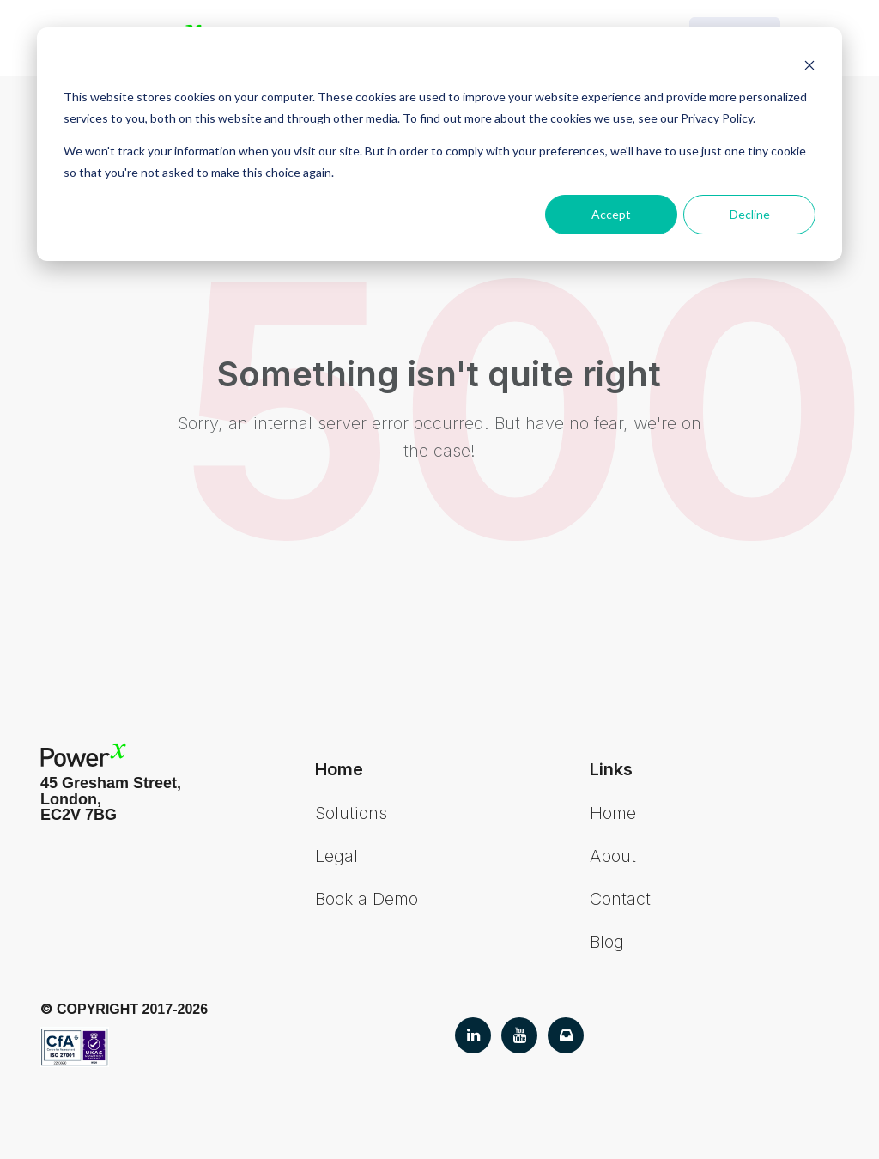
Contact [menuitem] (620, 899)
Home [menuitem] (613, 813)
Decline (750, 214)
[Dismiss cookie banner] (809, 65)
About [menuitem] (613, 856)
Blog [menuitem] (607, 941)
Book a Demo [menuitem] (366, 899)
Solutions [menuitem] (351, 813)
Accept (611, 214)
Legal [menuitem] (336, 856)
